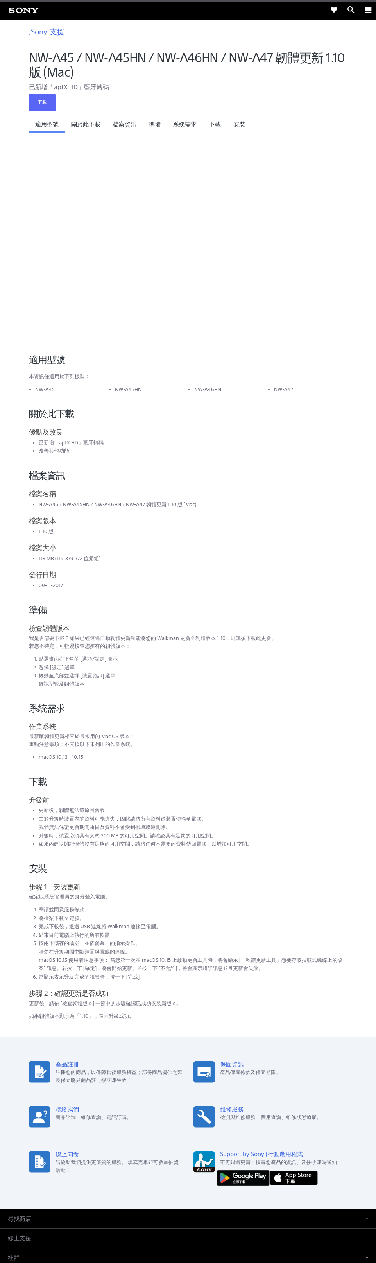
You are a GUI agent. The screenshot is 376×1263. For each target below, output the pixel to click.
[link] (23, 10)
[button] (47, 126)
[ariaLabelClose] (368, 10)
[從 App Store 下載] (294, 972)
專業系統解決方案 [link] (147, 1143)
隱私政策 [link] (188, 1217)
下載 (42, 102)
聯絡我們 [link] (239, 1143)
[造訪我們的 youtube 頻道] (196, 1161)
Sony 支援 (46, 31)
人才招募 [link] (212, 1143)
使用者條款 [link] (188, 1208)
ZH (34, 1103)
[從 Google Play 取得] (245, 972)
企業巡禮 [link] (184, 1143)
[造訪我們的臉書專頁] (180, 1161)
